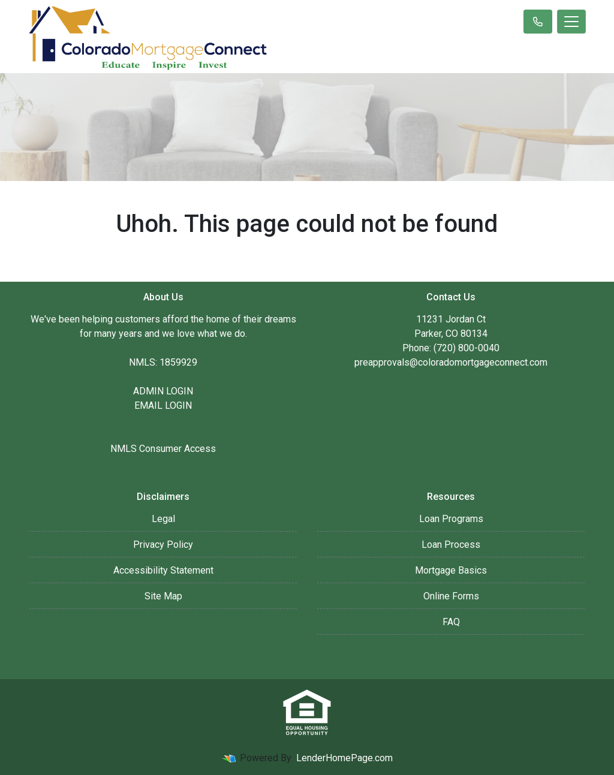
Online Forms (451, 596)
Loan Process (451, 544)
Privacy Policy (163, 544)
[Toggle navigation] (571, 22)
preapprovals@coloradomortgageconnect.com (450, 362)
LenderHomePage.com (344, 758)
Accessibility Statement (163, 570)
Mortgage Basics (451, 570)
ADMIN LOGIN (163, 391)
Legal (163, 518)
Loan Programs (451, 518)
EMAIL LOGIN (163, 405)
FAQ (451, 622)
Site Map (163, 596)
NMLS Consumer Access (163, 448)
